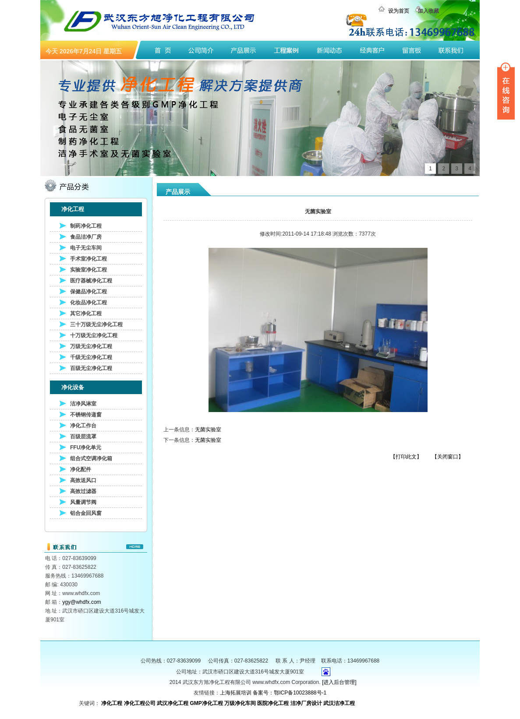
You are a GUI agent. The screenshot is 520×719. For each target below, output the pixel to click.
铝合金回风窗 (86, 513)
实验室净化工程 (88, 270)
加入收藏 (428, 11)
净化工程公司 (140, 703)
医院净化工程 (273, 703)
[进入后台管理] (339, 682)
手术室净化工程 (88, 259)
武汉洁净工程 (339, 703)
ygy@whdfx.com (81, 602)
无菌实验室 (208, 429)
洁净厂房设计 (306, 703)
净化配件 (80, 469)
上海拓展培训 (235, 693)
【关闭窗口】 (447, 457)
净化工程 (111, 703)
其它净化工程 (86, 313)
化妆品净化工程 (88, 303)
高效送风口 (83, 480)
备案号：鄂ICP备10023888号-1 (289, 693)
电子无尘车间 (86, 248)
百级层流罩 (83, 437)
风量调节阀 (83, 502)
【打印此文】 (406, 457)
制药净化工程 (86, 226)
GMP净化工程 (206, 703)
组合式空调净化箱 (91, 458)
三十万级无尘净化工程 (96, 324)
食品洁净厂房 (86, 237)
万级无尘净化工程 (91, 346)
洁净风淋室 (83, 404)
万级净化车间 (240, 703)
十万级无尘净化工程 (93, 335)
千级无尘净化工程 (91, 357)
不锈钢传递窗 (86, 415)
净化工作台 (83, 426)
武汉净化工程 (172, 703)
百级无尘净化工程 (91, 368)
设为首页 (398, 11)
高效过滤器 (83, 491)
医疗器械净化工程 (91, 281)
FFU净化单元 (85, 447)
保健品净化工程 (88, 292)
